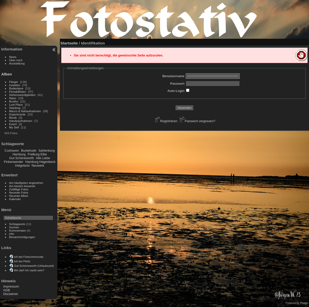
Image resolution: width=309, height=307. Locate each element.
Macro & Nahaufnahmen (25, 111)
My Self (14, 127)
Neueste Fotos (18, 192)
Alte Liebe (43, 158)
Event (13, 124)
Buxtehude (28, 150)
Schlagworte (17, 224)
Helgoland (22, 165)
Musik (13, 117)
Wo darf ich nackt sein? (29, 270)
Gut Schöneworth (21, 158)
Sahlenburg (46, 150)
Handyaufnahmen (20, 120)
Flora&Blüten (17, 91)
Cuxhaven (11, 150)
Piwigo (304, 303)
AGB (6, 290)
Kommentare (17, 230)
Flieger (13, 81)
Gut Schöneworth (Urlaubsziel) (34, 265)
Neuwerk (38, 165)
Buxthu (13, 101)
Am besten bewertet (22, 186)
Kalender (15, 199)
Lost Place (16, 104)
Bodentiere (16, 88)
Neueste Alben (18, 195)
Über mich (16, 60)
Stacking (14, 107)
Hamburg (19, 154)
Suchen (14, 227)
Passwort (177, 83)
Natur (12, 98)
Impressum (11, 286)
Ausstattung (17, 63)
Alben (6, 74)
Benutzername (173, 76)
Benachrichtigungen (22, 237)
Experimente (17, 114)
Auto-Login (175, 91)
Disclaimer (10, 294)
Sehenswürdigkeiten (22, 94)
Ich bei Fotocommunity (28, 256)
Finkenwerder (13, 162)
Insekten (14, 85)
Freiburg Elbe (37, 154)
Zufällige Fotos (18, 189)
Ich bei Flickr (22, 261)
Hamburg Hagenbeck (40, 162)
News (12, 56)
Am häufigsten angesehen (26, 182)
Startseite (69, 43)
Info (11, 233)
